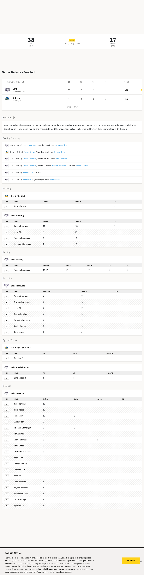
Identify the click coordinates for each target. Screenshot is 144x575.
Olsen (19, 421)
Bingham (21, 314)
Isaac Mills (27, 180)
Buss (20, 358)
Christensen (22, 320)
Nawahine (21, 481)
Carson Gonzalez (29, 145)
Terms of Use (22, 569)
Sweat (20, 439)
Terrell (19, 457)
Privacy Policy (35, 569)
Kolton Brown (29, 152)
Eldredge (20, 499)
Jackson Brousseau (59, 165)
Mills (18, 232)
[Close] (141, 561)
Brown (20, 206)
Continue (131, 560)
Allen (19, 505)
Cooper (20, 326)
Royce (19, 415)
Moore (19, 332)
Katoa (19, 433)
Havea (21, 493)
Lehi (31, 44)
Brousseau (22, 238)
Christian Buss (59, 152)
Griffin (19, 445)
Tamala (20, 463)
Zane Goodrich (61, 145)
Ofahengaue (23, 244)
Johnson (21, 487)
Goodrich (20, 377)
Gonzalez (21, 226)
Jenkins (20, 403)
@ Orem (113, 44)
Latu (19, 469)
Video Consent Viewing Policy (57, 569)
